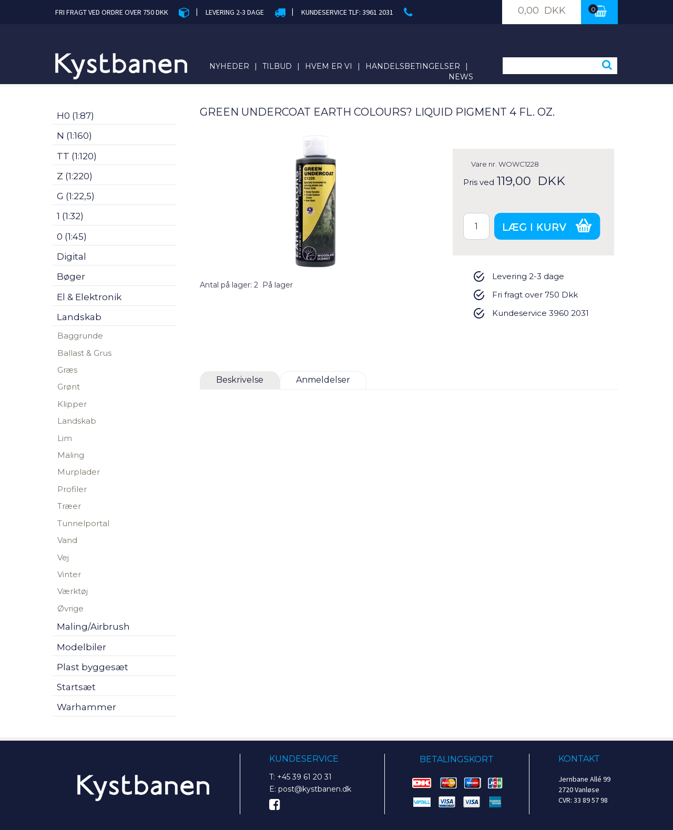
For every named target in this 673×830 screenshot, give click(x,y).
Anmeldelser (323, 380)
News (460, 76)
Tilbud (277, 66)
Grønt (68, 387)
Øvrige (70, 608)
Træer (69, 506)
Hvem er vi (328, 66)
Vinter (69, 574)
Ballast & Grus (84, 353)
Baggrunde (80, 336)
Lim (64, 438)
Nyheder (229, 66)
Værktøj (72, 591)
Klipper (72, 404)
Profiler (72, 489)
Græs (67, 370)
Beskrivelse (239, 380)
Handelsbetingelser (412, 66)
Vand (67, 540)
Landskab (76, 421)
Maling (70, 455)
